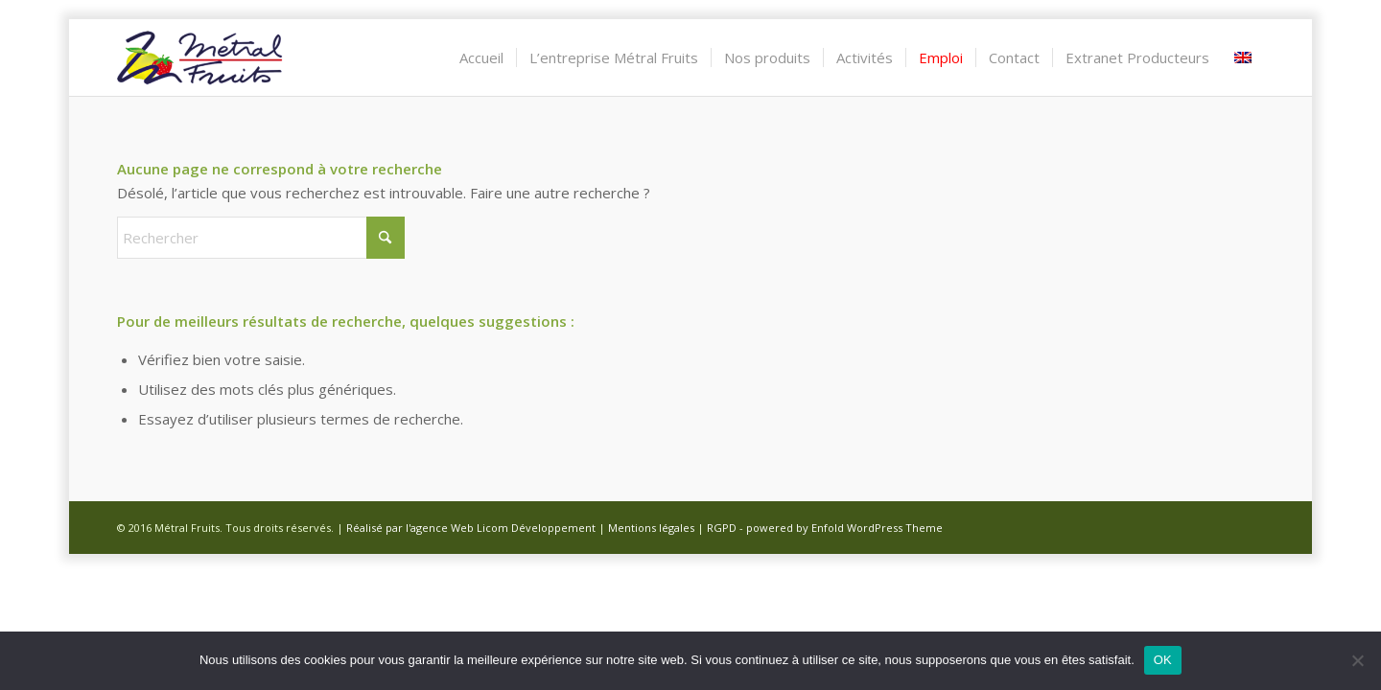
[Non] (1357, 660)
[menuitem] (481, 57)
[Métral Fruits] (200, 57)
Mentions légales (651, 527)
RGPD (722, 527)
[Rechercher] (261, 238)
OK (1163, 660)
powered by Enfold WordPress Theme (844, 527)
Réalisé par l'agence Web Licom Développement (471, 527)
